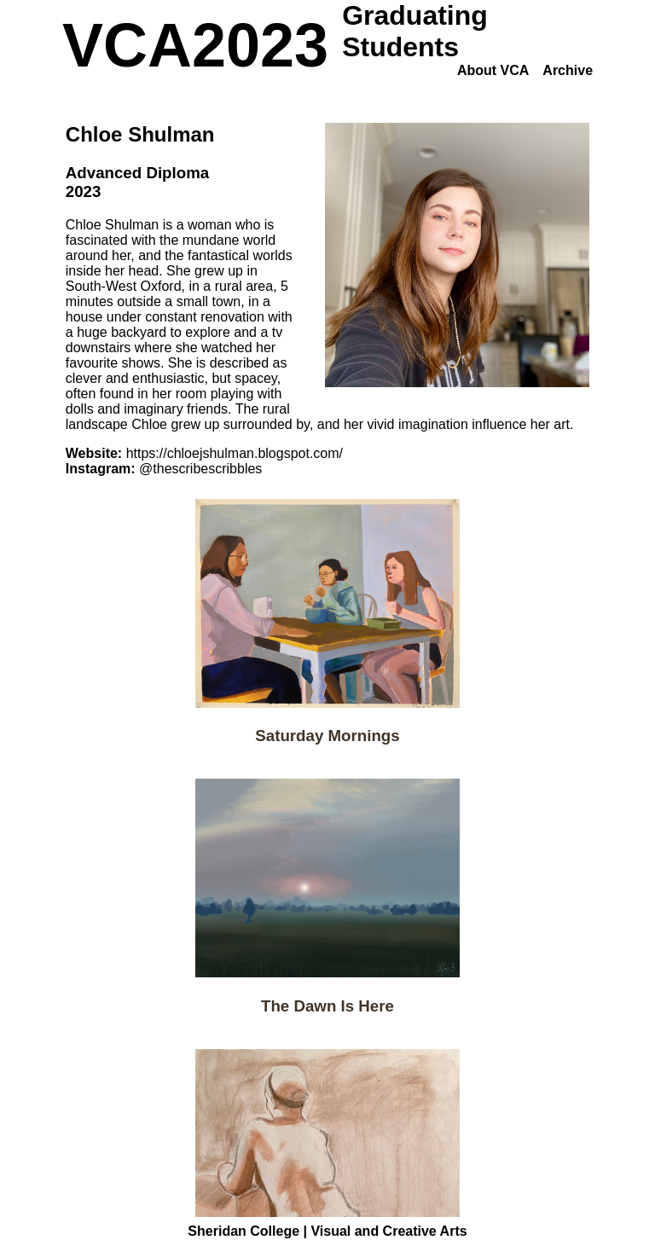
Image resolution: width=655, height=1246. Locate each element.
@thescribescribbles (200, 468)
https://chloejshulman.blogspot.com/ (234, 453)
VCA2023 (195, 45)
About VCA (493, 70)
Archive (567, 70)
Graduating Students (415, 31)
